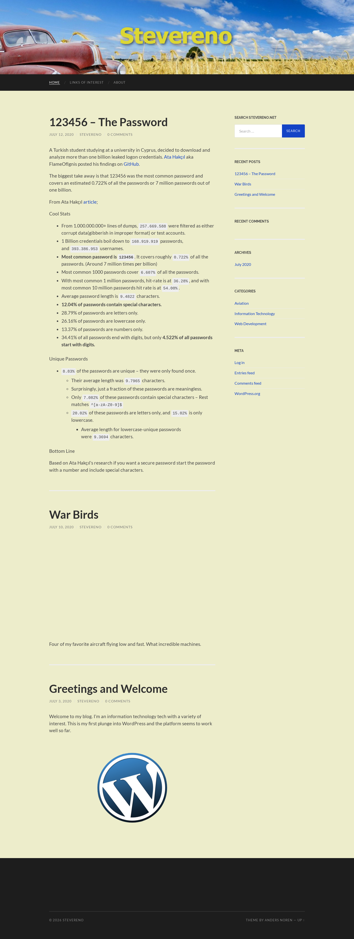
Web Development (250, 323)
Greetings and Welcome (108, 686)
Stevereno (91, 134)
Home (54, 82)
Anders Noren (279, 918)
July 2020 (243, 264)
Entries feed (245, 372)
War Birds (74, 511)
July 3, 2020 (60, 698)
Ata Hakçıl (174, 157)
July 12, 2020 (61, 134)
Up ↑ (301, 918)
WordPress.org (247, 393)
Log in (240, 362)
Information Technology (255, 313)
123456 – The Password (108, 122)
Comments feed (248, 383)
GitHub (131, 164)
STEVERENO (73, 918)
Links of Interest (87, 82)
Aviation (242, 303)
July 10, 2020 (61, 524)
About (120, 82)
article (90, 202)
